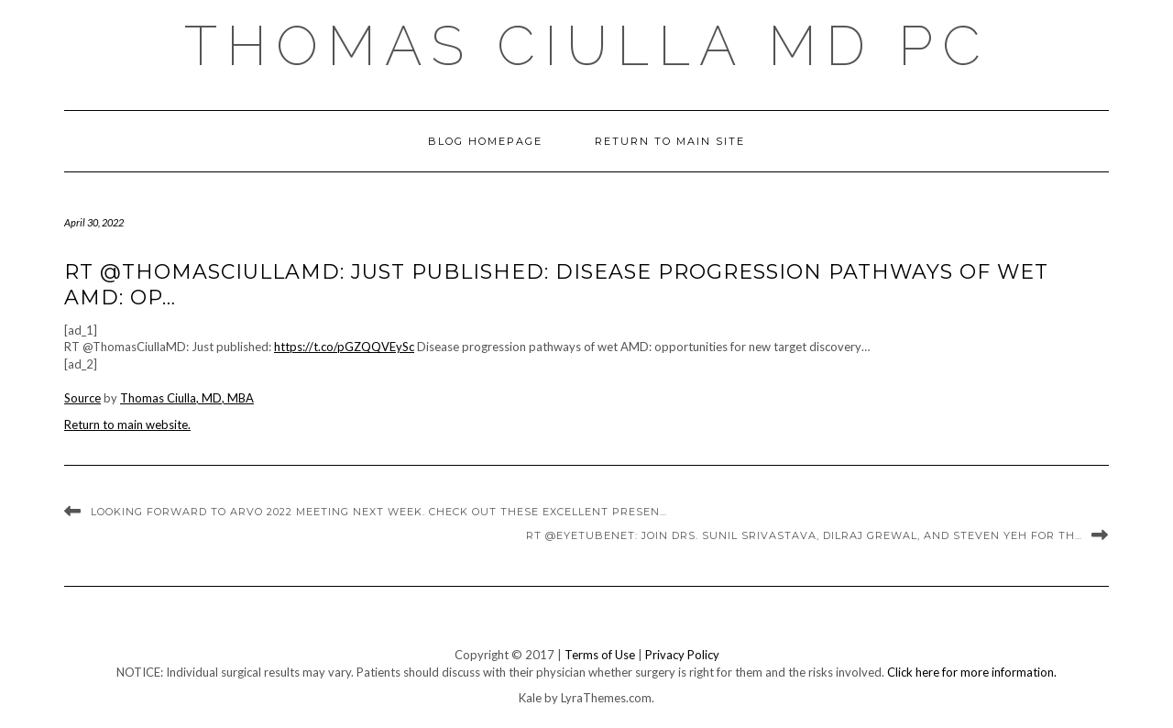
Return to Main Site (670, 141)
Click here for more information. (972, 672)
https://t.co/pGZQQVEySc (344, 346)
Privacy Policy (682, 654)
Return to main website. (127, 424)
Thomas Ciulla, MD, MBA (187, 398)
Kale (530, 697)
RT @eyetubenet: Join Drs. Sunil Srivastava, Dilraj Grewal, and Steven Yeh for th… (804, 535)
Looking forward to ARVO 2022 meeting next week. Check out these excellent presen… (379, 511)
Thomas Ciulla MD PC (587, 46)
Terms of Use (600, 654)
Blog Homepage (485, 141)
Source (82, 398)
